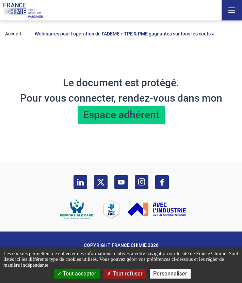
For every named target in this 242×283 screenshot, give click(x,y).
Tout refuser (125, 273)
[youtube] (121, 182)
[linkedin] (80, 182)
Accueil (13, 33)
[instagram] (142, 182)
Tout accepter (76, 273)
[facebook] (162, 182)
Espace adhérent (121, 115)
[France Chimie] (23, 10)
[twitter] (100, 182)
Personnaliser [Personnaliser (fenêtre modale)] (170, 273)
